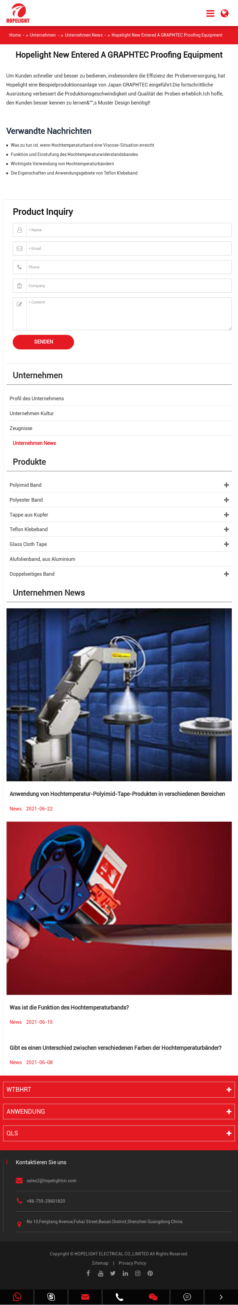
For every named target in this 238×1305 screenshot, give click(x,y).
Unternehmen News (84, 35)
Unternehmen (43, 35)
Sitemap (100, 1263)
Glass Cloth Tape (28, 544)
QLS (12, 1133)
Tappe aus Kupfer (29, 515)
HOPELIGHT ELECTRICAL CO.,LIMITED (111, 1253)
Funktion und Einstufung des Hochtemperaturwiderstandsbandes (74, 154)
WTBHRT (19, 1089)
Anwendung (26, 1111)
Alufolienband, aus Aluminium (42, 559)
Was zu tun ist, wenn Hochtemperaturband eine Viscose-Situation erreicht (82, 145)
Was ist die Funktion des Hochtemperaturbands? (69, 1007)
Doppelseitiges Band (32, 574)
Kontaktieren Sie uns (41, 1162)
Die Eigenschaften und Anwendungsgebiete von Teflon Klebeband (74, 173)
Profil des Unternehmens (37, 399)
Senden (43, 342)
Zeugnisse (21, 428)
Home (15, 35)
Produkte (29, 462)
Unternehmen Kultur (32, 413)
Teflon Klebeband (29, 529)
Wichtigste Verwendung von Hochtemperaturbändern (62, 163)
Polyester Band (26, 500)
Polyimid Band (26, 485)
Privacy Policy (132, 1263)
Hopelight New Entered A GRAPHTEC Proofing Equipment (167, 35)
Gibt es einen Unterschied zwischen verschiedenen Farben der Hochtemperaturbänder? (116, 1048)
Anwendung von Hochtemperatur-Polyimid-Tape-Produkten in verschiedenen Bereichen (117, 794)
